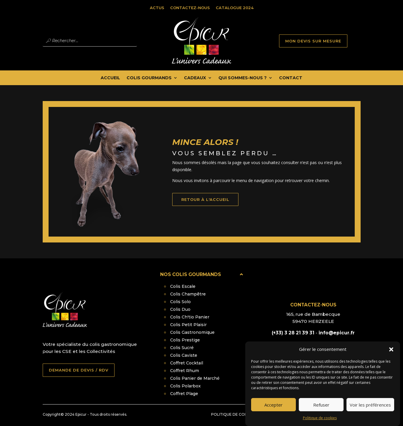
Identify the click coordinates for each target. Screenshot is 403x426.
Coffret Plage (184, 393)
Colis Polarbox (185, 386)
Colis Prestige (185, 340)
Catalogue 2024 (234, 7)
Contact (290, 78)
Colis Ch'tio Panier (189, 317)
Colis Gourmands (149, 78)
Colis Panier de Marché (195, 378)
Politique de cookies (320, 422)
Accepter (273, 409)
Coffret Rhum (184, 370)
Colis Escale (182, 286)
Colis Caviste (183, 355)
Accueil (110, 78)
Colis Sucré (182, 347)
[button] (391, 354)
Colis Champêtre (188, 294)
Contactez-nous (190, 7)
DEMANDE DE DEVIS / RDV (78, 370)
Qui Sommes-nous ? (242, 78)
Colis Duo (180, 309)
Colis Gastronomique (192, 332)
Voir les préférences (370, 409)
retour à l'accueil (214, 206)
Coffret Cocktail (186, 363)
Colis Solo (180, 301)
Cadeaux (195, 78)
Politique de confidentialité (241, 414)
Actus (157, 7)
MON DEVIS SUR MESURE (313, 41)
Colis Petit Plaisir (188, 324)
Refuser (321, 409)
